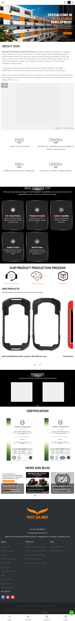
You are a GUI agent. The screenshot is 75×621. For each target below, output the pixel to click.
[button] (1, 23)
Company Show (7, 551)
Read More (58, 128)
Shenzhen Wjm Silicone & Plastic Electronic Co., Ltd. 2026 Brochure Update (36, 486)
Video (3, 555)
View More (7, 359)
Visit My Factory (69, 128)
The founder (6, 563)
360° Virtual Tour (8, 559)
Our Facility (5, 584)
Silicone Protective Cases (35, 563)
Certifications (6, 579)
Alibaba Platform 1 (57, 551)
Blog (48, 606)
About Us (35, 606)
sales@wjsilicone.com (39, 533)
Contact (54, 606)
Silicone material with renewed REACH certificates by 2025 (61, 486)
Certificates (6, 547)
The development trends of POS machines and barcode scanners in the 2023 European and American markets (11, 486)
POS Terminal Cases (33, 559)
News (43, 606)
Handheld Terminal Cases (35, 547)
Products (27, 606)
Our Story (5, 567)
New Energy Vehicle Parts (36, 551)
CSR (2, 575)
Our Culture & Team (9, 571)
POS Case (57, 54)
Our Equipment (7, 588)
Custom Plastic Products (35, 555)
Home (20, 606)
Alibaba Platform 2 (57, 547)
